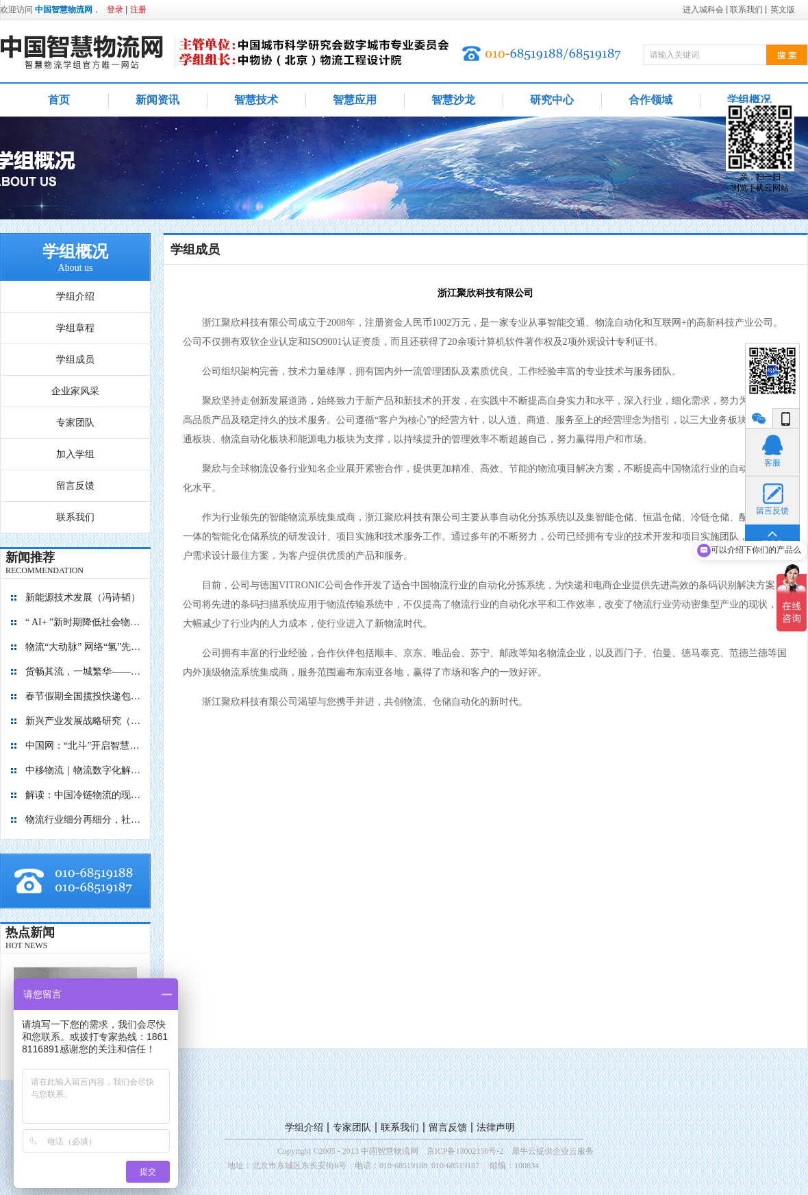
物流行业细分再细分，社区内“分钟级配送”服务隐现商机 (83, 819)
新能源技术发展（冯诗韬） (82, 597)
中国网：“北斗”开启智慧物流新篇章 (83, 745)
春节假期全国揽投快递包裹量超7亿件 (83, 696)
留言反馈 (448, 1127)
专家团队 (352, 1127)
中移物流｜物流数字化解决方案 (83, 770)
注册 (138, 9)
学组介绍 (304, 1127)
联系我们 (400, 1127)
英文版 (782, 9)
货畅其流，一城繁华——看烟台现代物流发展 (83, 671)
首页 (59, 100)
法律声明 (496, 1127)
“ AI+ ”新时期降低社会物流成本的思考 (83, 622)
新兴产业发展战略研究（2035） (83, 721)
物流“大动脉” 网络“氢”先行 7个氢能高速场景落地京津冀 (83, 647)
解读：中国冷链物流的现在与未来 (83, 795)
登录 (115, 9)
